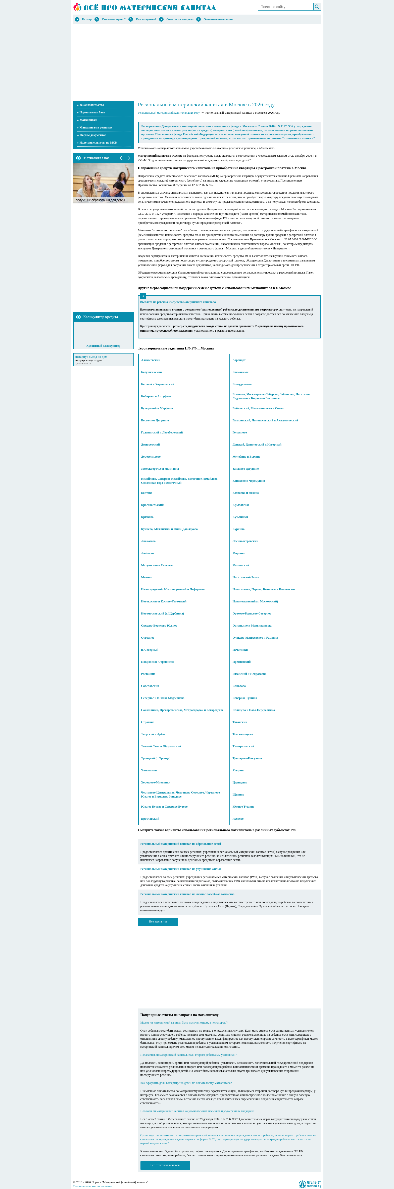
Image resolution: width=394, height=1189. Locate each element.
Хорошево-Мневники (156, 782)
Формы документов (93, 135)
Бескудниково (242, 384)
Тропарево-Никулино (247, 758)
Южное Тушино (244, 806)
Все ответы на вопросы (165, 1165)
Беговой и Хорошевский (157, 384)
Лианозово (148, 541)
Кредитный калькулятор (103, 345)
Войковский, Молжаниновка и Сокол (258, 408)
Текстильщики (243, 734)
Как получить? (146, 19)
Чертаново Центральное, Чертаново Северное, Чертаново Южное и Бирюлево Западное (180, 794)
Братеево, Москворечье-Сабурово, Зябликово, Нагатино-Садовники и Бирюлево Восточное (271, 396)
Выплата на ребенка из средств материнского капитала (178, 302)
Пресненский (242, 662)
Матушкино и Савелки (157, 565)
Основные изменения (218, 19)
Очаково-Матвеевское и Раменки (255, 637)
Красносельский (152, 505)
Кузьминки (240, 517)
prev (121, 158)
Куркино (239, 529)
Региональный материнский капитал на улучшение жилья (180, 869)
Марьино (239, 553)
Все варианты (158, 921)
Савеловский (150, 686)
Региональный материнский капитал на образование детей (180, 844)
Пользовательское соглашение (92, 1186)
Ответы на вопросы (179, 19)
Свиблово (239, 686)
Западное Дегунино (246, 468)
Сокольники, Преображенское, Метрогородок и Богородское (182, 710)
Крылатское (241, 505)
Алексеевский (150, 360)
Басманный (241, 372)
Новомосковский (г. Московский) (255, 601)
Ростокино (148, 674)
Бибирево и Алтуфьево (156, 396)
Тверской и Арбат (153, 734)
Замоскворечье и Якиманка (160, 468)
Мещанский (241, 565)
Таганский (240, 722)
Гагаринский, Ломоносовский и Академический (265, 420)
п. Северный (150, 649)
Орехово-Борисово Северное (252, 613)
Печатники (240, 649)
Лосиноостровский (245, 541)
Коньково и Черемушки (249, 480)
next (128, 158)
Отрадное (147, 637)
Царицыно (240, 782)
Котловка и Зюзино (246, 493)
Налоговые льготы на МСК (98, 142)
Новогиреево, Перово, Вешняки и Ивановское (264, 589)
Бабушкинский (151, 372)
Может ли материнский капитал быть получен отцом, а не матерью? (184, 1022)
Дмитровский (150, 444)
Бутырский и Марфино (157, 408)
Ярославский (150, 818)
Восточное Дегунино (155, 420)
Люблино (147, 553)
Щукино (238, 794)
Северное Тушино (245, 698)
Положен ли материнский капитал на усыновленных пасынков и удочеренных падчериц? (197, 1111)
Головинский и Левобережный (162, 432)
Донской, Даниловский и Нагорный (257, 444)
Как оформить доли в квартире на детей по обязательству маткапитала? (186, 1083)
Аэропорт (239, 360)
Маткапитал (88, 120)
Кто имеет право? (114, 19)
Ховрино (238, 770)
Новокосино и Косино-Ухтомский (164, 601)
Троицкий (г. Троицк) (156, 758)
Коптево (147, 493)
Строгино (148, 722)
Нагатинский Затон (246, 577)
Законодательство (92, 105)
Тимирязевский (243, 746)
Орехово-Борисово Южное (159, 625)
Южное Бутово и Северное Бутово (164, 806)
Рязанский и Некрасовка (250, 674)
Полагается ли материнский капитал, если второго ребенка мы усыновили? (188, 1054)
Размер (87, 19)
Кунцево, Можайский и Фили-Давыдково (169, 529)
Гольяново (240, 432)
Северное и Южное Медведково (162, 698)
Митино (146, 577)
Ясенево (238, 818)
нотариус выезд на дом (88, 360)
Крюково (147, 517)
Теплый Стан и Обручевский (161, 746)
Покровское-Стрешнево (157, 662)
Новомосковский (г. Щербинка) (162, 613)
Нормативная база (92, 112)
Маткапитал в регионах (96, 127)
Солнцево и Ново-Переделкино (254, 710)
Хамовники (149, 770)
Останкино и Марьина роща (252, 625)
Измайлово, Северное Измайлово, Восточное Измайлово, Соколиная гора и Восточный (179, 481)
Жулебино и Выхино (247, 456)
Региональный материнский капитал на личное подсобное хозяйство (187, 894)
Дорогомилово (151, 456)
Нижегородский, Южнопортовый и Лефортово (173, 589)
